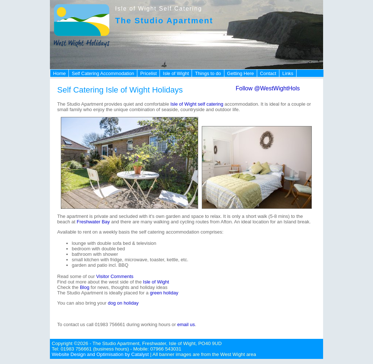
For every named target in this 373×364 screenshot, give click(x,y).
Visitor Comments (114, 276)
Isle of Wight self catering (196, 104)
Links (287, 73)
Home (59, 73)
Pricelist (148, 73)
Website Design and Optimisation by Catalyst (100, 354)
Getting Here (240, 73)
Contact (268, 73)
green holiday (164, 292)
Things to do (208, 73)
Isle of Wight (176, 73)
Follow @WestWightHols (268, 88)
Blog (84, 287)
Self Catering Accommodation (103, 73)
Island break (296, 221)
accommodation (240, 104)
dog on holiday (123, 303)
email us (186, 324)
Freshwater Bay (93, 221)
